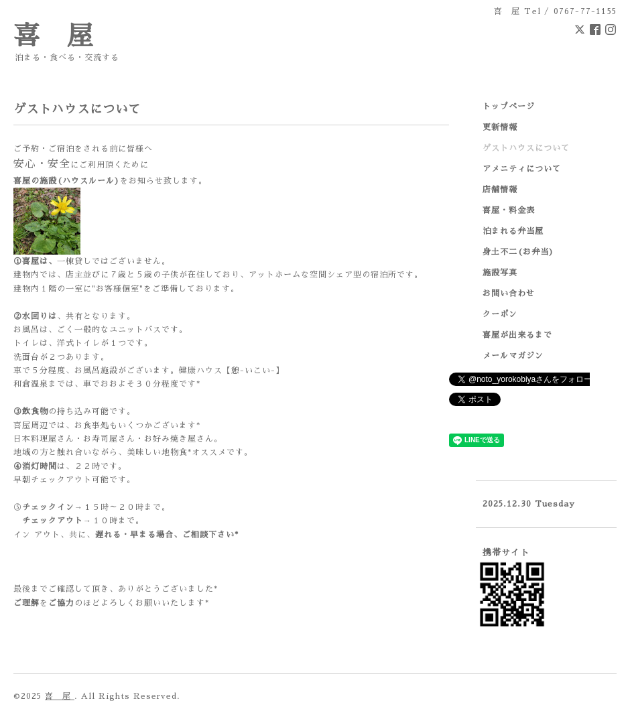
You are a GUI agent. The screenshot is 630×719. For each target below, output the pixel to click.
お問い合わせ (509, 293)
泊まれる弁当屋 (513, 231)
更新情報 (500, 127)
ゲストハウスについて (526, 148)
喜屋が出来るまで (517, 335)
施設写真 (500, 273)
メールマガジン (513, 356)
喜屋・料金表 (509, 210)
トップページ (509, 107)
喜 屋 (53, 36)
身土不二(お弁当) (518, 252)
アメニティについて (522, 169)
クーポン (500, 314)
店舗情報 (500, 190)
